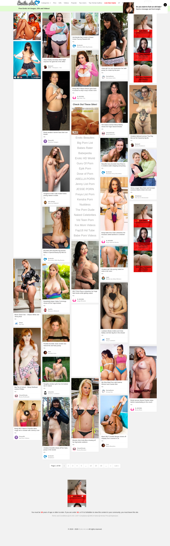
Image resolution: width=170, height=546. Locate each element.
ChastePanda (110, 132)
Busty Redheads (24, 397)
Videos (66, 3)
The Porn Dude (85, 209)
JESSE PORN (85, 189)
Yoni (49, 351)
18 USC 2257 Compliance (78, 516)
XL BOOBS (80, 96)
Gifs (60, 3)
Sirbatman (138, 196)
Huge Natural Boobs (112, 242)
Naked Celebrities (85, 214)
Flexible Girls (52, 353)
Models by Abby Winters (113, 279)
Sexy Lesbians (110, 340)
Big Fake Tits (81, 98)
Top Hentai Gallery (95, 3)
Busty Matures (110, 134)
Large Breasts (81, 301)
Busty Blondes (81, 450)
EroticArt (80, 45)
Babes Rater (85, 147)
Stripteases (114, 516)
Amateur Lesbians (54, 393)
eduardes (51, 392)
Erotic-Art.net (83, 529)
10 (91, 466)
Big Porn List (85, 142)
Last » (116, 466)
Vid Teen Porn (85, 220)
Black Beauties (111, 446)
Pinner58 (51, 140)
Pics (54, 3)
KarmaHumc (110, 76)
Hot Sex (21, 324)
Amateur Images (53, 142)
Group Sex (109, 392)
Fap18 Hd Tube (85, 230)
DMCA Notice (94, 516)
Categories (46, 3)
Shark (21, 322)
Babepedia (85, 153)
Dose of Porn (85, 173)
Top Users (82, 3)
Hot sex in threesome (141, 197)
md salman (51, 201)
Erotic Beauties (85, 137)
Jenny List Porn (85, 183)
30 (101, 466)
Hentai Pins (104, 516)
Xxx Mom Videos (85, 225)
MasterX (50, 66)
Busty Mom (138, 410)
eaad (107, 277)
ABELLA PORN (85, 178)
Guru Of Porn (85, 163)
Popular (74, 3)
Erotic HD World (85, 158)
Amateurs (51, 457)
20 (96, 466)
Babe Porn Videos (85, 235)
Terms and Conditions (60, 516)
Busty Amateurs (140, 146)
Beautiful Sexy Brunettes (114, 173)
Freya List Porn (85, 194)
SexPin (50, 309)
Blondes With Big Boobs (84, 47)
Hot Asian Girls (111, 78)
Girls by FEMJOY (53, 203)
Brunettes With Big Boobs (56, 260)
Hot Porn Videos (24, 438)
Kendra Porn (85, 199)
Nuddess (85, 204)
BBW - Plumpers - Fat (55, 67)
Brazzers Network (53, 311)
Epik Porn (85, 168)
